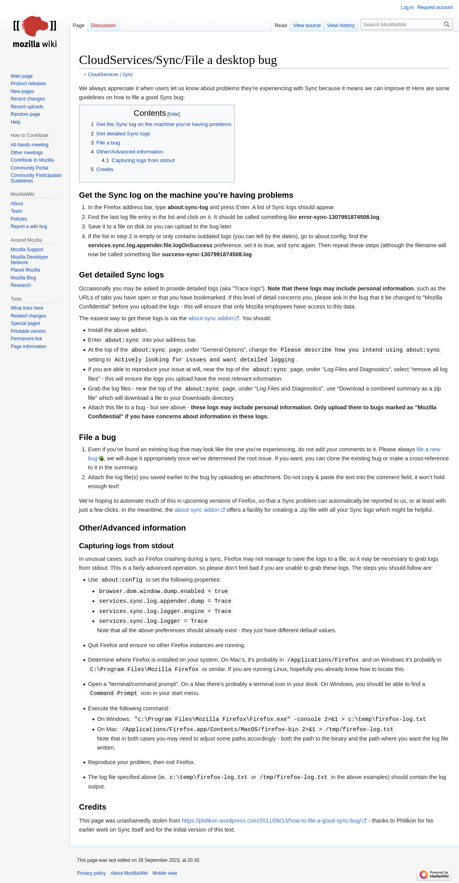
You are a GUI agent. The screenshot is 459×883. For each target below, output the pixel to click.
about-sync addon (210, 318)
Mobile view (164, 873)
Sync (127, 74)
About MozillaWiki (129, 873)
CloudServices (103, 74)
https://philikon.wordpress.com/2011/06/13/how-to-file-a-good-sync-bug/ (272, 820)
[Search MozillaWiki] (407, 24)
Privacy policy (91, 873)
